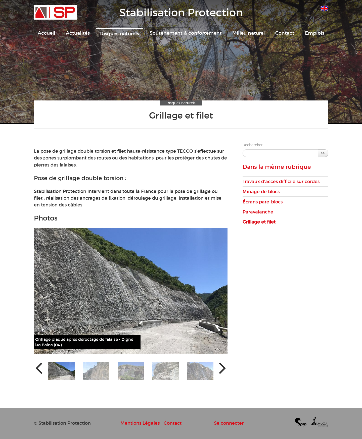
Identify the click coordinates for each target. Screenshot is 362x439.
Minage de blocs (261, 191)
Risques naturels (119, 34)
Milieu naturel (248, 33)
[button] (61, 371)
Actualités (78, 33)
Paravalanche (258, 212)
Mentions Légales (140, 423)
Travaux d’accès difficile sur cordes (281, 181)
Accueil (46, 33)
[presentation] (38, 367)
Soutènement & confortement (186, 33)
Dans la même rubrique (277, 166)
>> (323, 153)
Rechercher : (253, 145)
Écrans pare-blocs (263, 202)
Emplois (314, 33)
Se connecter (229, 423)
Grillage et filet (259, 222)
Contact (284, 33)
